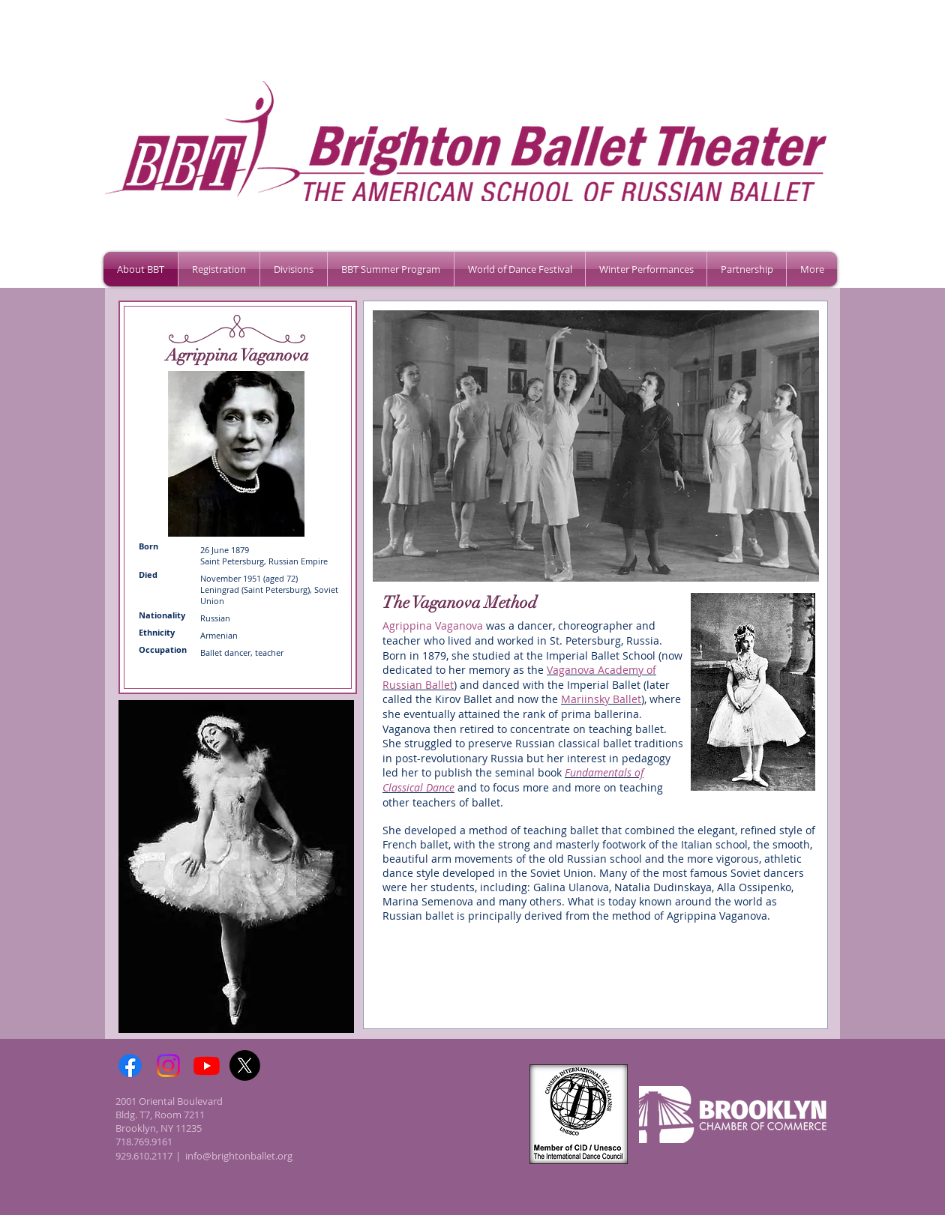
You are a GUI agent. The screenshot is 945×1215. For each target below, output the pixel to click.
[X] (245, 1065)
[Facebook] (130, 1065)
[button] (219, 269)
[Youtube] (206, 1065)
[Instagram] (168, 1065)
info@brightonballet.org (238, 1156)
